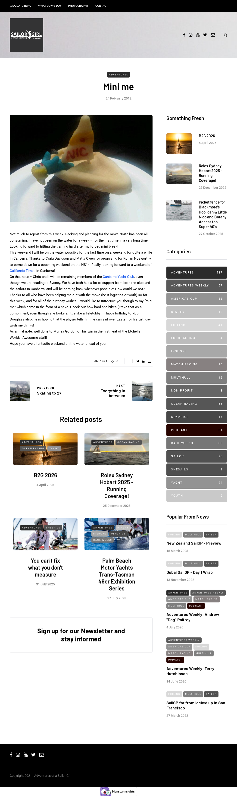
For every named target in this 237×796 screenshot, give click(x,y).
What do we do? (49, 5)
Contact (101, 5)
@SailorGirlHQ (20, 5)
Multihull (197, 377)
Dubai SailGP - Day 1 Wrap (189, 588)
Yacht (54, 464)
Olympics (118, 549)
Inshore (99, 549)
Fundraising (197, 338)
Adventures (118, 74)
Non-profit (197, 390)
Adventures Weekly (197, 285)
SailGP (197, 456)
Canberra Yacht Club (118, 277)
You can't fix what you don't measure (45, 583)
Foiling (197, 325)
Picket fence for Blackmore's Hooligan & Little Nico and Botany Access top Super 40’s (213, 230)
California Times (22, 271)
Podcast (197, 430)
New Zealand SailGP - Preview (193, 559)
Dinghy (123, 543)
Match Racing (197, 364)
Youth (197, 495)
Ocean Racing (33, 464)
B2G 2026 (45, 491)
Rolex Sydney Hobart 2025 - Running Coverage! (117, 501)
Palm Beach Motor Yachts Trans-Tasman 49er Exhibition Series (116, 590)
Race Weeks (102, 555)
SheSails (53, 543)
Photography (78, 5)
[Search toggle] (223, 35)
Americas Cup (197, 299)
